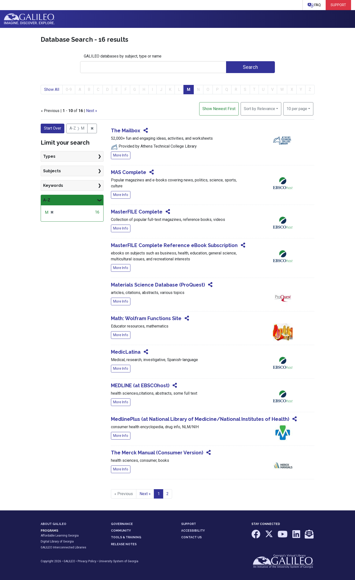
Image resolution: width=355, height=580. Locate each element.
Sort (259, 108)
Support (338, 5)
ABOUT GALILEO (53, 524)
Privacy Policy (87, 561)
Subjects (52, 171)
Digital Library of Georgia (57, 541)
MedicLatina (126, 352)
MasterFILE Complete (136, 212)
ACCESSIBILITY (193, 530)
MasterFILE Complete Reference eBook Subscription (174, 245)
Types (49, 156)
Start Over (52, 128)
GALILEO (69, 561)
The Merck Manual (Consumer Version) (157, 453)
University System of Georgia (118, 561)
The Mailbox (125, 131)
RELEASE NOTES (124, 544)
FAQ (314, 5)
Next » (91, 110)
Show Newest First (218, 108)
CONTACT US (191, 537)
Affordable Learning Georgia (60, 535)
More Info (120, 155)
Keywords (53, 185)
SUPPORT (188, 524)
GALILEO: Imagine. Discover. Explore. (29, 19)
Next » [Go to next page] (145, 493)
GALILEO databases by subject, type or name (122, 56)
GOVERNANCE (122, 524)
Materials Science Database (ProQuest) (158, 285)
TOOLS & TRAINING (126, 537)
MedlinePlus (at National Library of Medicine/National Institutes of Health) (200, 419)
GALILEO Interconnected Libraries (63, 547)
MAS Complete (128, 172)
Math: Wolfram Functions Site (146, 318)
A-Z (46, 200)
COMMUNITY (121, 530)
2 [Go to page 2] (167, 493)
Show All (51, 89)
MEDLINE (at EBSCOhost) (140, 385)
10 (296, 108)
